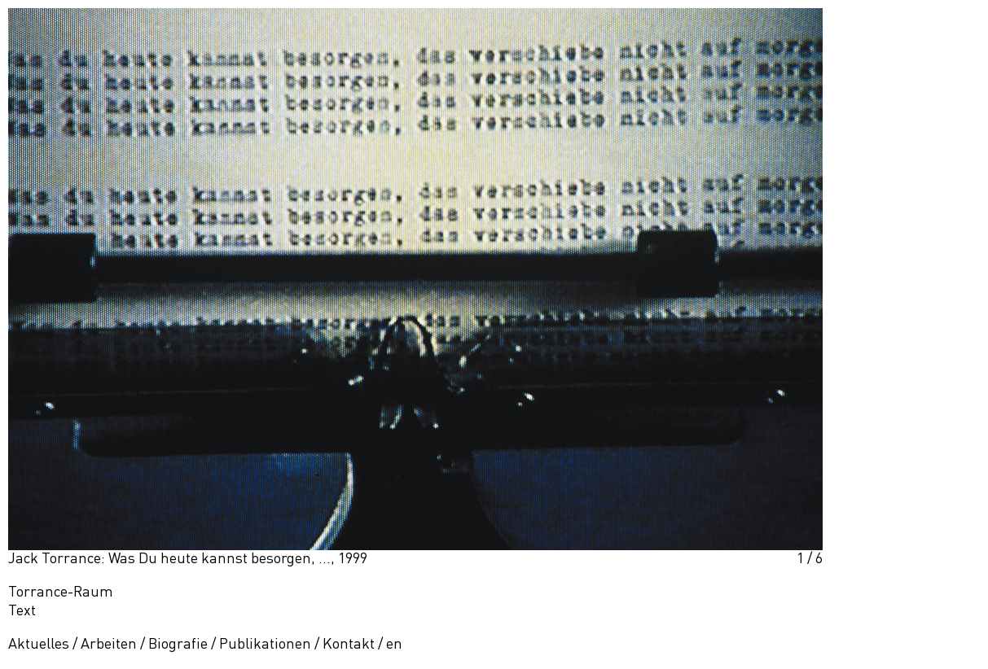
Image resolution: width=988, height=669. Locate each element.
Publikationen (265, 644)
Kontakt (349, 644)
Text (22, 611)
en (394, 644)
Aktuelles (38, 644)
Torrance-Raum (60, 592)
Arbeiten (109, 644)
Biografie (178, 644)
